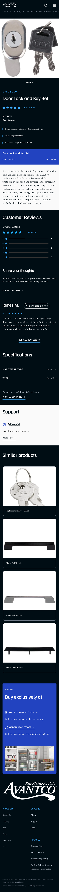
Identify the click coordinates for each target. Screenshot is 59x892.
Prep (5, 834)
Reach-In (7, 815)
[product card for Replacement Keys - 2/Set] (29, 491)
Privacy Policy (37, 852)
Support (35, 821)
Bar (4, 827)
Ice (4, 846)
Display (6, 821)
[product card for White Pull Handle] (29, 596)
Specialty (7, 840)
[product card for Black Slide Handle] (29, 648)
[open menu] (54, 5)
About (34, 815)
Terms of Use (37, 846)
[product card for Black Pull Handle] (29, 543)
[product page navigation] (9, 159)
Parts (33, 827)
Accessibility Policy (39, 858)
